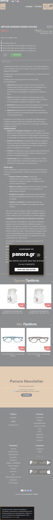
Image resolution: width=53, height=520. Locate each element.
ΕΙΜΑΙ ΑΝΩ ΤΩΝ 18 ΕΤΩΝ (26, 270)
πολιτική (13, 517)
